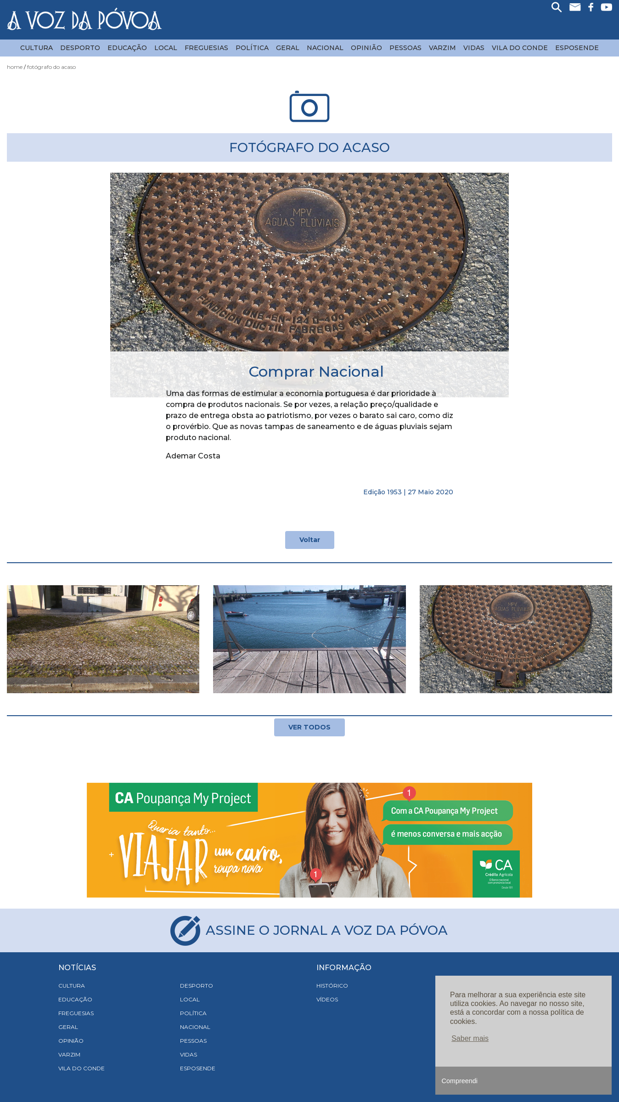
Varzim (442, 48)
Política (252, 48)
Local (165, 48)
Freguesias (206, 48)
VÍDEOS (327, 999)
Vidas (473, 48)
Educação (127, 48)
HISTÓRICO (332, 985)
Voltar (309, 540)
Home (15, 66)
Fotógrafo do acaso (51, 66)
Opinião (366, 48)
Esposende (577, 48)
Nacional (325, 48)
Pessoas (405, 48)
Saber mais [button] (470, 1038)
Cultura (36, 48)
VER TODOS (309, 727)
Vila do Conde (520, 48)
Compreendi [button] (460, 1081)
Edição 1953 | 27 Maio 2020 (408, 492)
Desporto (80, 48)
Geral (287, 48)
